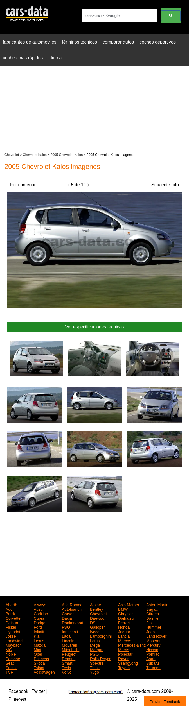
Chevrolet (11, 155)
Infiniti (39, 631)
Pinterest (17, 699)
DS (92, 622)
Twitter (38, 691)
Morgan (96, 649)
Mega (95, 644)
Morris (123, 649)
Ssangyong (128, 662)
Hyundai (13, 631)
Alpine (95, 604)
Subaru (152, 662)
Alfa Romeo (72, 604)
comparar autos (118, 42)
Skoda (39, 662)
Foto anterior (23, 184)
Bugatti (152, 608)
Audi (10, 608)
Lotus (95, 640)
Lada (66, 635)
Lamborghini (101, 635)
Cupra (39, 617)
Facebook (18, 691)
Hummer (153, 626)
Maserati (153, 640)
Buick (10, 613)
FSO (66, 626)
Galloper (97, 626)
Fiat (149, 622)
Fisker (11, 626)
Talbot (39, 667)
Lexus (39, 640)
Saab (151, 658)
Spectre (97, 662)
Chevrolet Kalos (35, 155)
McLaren (69, 644)
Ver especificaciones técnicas (94, 326)
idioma (55, 57)
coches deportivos (158, 42)
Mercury (153, 644)
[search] (119, 15)
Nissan (152, 649)
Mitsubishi (70, 649)
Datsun (12, 622)
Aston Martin (157, 604)
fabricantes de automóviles (29, 42)
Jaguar (124, 631)
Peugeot (69, 653)
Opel (38, 653)
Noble (11, 653)
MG (9, 649)
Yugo (94, 671)
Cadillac (41, 613)
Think (95, 667)
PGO (94, 653)
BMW (123, 608)
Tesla (66, 667)
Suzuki (11, 667)
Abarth (11, 604)
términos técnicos (79, 42)
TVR (10, 671)
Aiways (40, 604)
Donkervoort (72, 622)
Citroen (152, 613)
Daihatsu (126, 617)
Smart (67, 662)
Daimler (153, 617)
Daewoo (97, 617)
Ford (38, 626)
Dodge (39, 622)
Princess (41, 658)
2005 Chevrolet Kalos (66, 155)
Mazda (40, 644)
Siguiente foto (165, 184)
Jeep (150, 631)
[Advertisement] (94, 110)
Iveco (94, 631)
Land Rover (156, 635)
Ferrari (124, 622)
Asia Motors (128, 604)
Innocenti (70, 631)
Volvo (66, 671)
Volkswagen (44, 671)
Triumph (153, 667)
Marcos (124, 640)
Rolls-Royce (100, 658)
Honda (124, 626)
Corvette (13, 617)
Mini (37, 649)
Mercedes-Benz (132, 644)
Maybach (14, 644)
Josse (11, 635)
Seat (10, 662)
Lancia (124, 635)
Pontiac (152, 653)
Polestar (125, 653)
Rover (123, 658)
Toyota (124, 667)
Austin (39, 608)
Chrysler (125, 613)
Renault (68, 658)
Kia (36, 635)
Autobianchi (72, 608)
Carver (68, 613)
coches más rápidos (23, 57)
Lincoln (68, 640)
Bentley (96, 608)
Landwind (14, 640)
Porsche (13, 658)
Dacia (67, 617)
